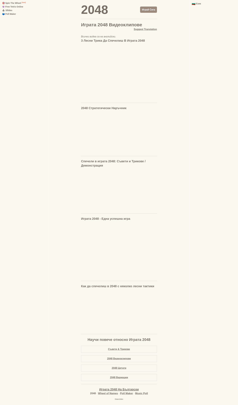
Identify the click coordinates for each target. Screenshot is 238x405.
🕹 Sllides (7, 10)
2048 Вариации (119, 377)
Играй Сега (148, 9)
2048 (94, 9)
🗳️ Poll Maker (9, 14)
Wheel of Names (108, 393)
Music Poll (141, 393)
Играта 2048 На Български (119, 389)
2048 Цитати (119, 368)
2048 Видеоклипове (119, 358)
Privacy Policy (119, 399)
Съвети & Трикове (119, 349)
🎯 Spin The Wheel (11, 3)
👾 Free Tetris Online (12, 6)
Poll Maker (126, 393)
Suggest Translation (145, 29)
